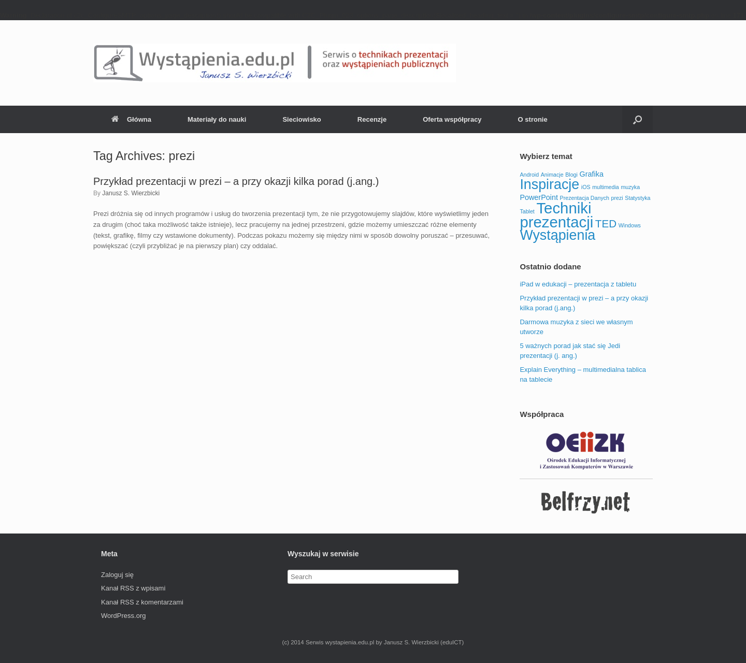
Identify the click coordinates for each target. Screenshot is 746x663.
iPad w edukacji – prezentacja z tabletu (578, 284)
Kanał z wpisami (133, 588)
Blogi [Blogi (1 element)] (571, 174)
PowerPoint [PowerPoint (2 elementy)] (539, 197)
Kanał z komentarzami (142, 602)
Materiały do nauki (217, 119)
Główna (131, 119)
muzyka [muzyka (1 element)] (630, 187)
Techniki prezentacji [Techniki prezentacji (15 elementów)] (556, 214)
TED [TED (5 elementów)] (605, 223)
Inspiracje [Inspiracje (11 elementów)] (549, 184)
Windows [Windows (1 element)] (630, 225)
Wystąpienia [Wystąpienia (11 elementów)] (557, 235)
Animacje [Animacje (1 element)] (552, 174)
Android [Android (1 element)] (529, 174)
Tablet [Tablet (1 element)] (527, 211)
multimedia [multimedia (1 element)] (605, 187)
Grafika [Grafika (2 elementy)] (592, 174)
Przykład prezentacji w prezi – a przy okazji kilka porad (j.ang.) (236, 181)
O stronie (533, 119)
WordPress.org (123, 615)
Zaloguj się (117, 575)
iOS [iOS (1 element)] (586, 187)
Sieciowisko (301, 119)
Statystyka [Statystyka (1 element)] (637, 198)
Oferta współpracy (452, 119)
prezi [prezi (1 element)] (617, 198)
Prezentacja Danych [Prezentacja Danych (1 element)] (584, 198)
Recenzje (371, 119)
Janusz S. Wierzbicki (131, 193)
